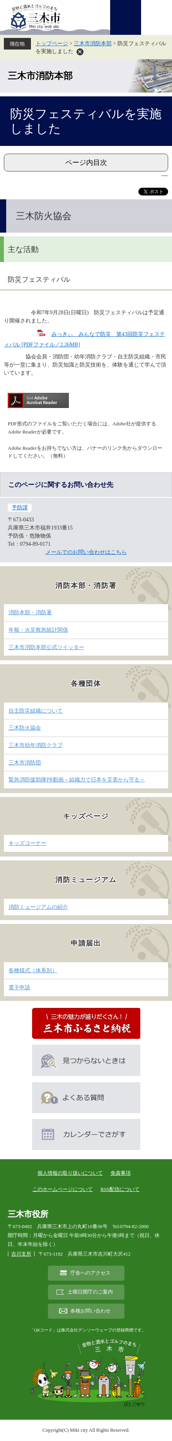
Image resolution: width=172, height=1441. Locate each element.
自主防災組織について (36, 711)
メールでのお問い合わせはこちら (86, 552)
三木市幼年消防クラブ (36, 745)
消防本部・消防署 (30, 612)
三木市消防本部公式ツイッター (46, 647)
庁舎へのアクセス (90, 1273)
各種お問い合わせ (90, 1311)
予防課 (20, 508)
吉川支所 (21, 1254)
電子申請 (19, 987)
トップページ (52, 43)
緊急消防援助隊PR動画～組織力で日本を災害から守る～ (77, 780)
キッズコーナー (27, 843)
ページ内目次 (86, 162)
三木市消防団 (25, 763)
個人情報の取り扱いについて (70, 1173)
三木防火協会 (25, 728)
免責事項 (121, 1173)
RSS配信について (120, 1189)
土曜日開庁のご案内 (90, 1292)
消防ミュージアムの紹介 (38, 907)
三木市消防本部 (93, 43)
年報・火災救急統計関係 (38, 630)
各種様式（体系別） (33, 970)
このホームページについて (62, 1189)
